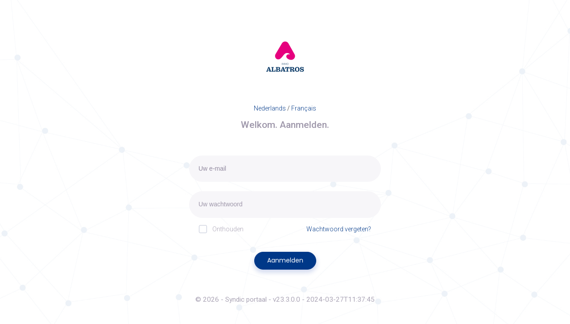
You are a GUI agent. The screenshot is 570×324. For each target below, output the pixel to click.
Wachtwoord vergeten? (338, 229)
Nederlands (270, 108)
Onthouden (221, 229)
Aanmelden (285, 260)
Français (303, 108)
